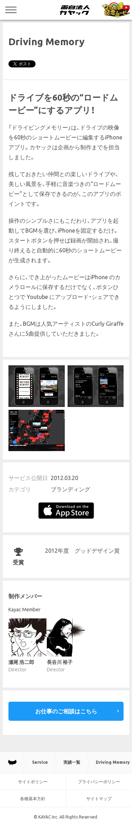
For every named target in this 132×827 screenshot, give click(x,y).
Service (40, 762)
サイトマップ (99, 798)
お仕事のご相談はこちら (66, 711)
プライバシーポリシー (99, 781)
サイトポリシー (33, 781)
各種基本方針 (32, 798)
